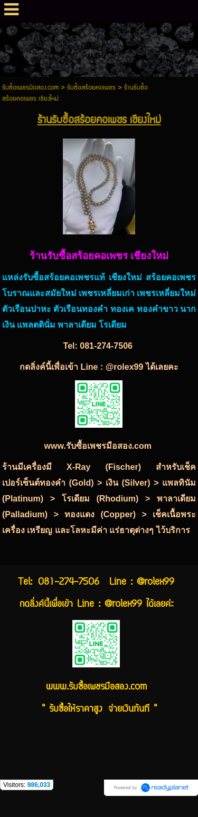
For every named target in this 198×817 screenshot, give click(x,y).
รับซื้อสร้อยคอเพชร (91, 87)
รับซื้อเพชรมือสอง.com (30, 87)
